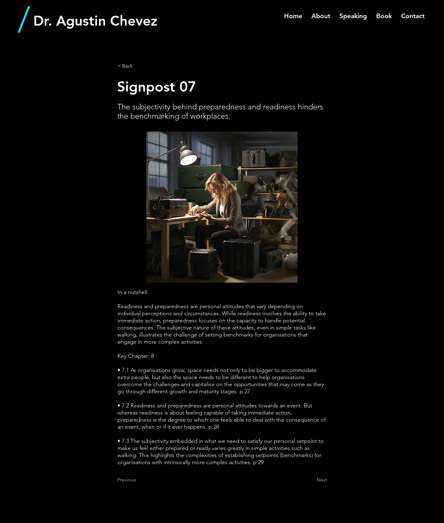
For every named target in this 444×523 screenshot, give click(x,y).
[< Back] (137, 66)
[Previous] (137, 480)
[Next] (311, 480)
